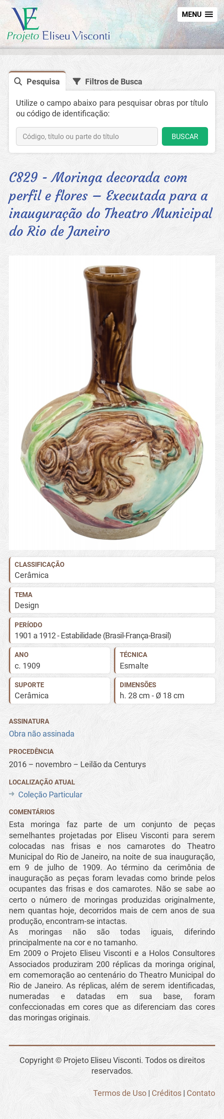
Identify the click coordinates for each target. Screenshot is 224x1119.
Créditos (166, 1093)
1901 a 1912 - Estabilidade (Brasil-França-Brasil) (93, 635)
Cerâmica (32, 575)
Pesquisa (43, 81)
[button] (197, 14)
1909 (31, 665)
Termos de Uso (119, 1093)
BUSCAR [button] (185, 136)
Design (27, 605)
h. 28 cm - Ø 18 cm (152, 695)
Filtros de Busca (113, 81)
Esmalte (134, 665)
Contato (201, 1093)
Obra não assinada (42, 733)
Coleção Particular (50, 794)
